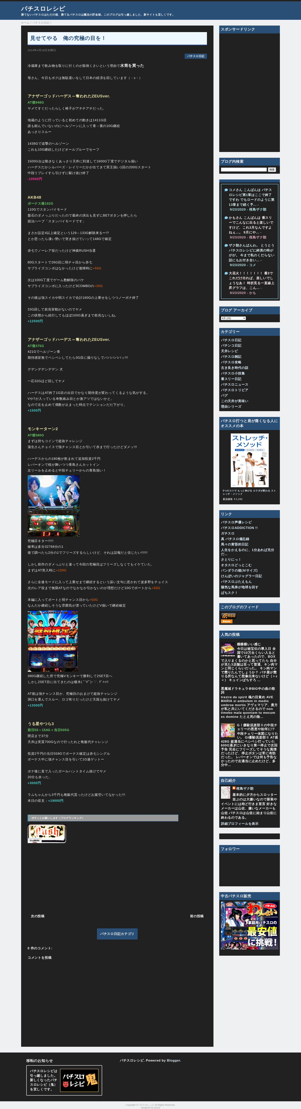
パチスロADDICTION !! (239, 528)
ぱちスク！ (229, 593)
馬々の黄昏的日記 (234, 544)
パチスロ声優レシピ (236, 522)
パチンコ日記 (231, 345)
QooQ (157, 1107)
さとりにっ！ (231, 559)
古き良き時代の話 (234, 368)
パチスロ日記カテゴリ (117, 934)
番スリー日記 (231, 379)
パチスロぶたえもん (236, 582)
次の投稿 (38, 916)
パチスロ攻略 (231, 362)
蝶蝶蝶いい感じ (249, 644)
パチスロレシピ (43, 8)
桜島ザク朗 (244, 788)
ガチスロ (228, 533)
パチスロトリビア (234, 390)
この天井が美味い (234, 401)
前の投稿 (197, 916)
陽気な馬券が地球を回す (240, 587)
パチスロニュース (234, 384)
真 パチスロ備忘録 (235, 539)
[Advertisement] (117, 878)
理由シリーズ (231, 406)
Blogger (173, 1060)
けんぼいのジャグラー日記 (241, 576)
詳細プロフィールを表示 (240, 824)
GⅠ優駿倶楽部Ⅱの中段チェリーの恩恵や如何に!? (257, 727)
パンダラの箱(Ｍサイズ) (239, 570)
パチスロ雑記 (231, 357)
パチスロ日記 (195, 56)
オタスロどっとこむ (236, 565)
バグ (224, 395)
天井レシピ (229, 351)
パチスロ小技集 (233, 373)
